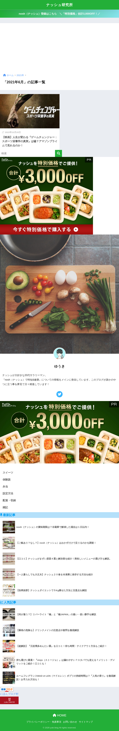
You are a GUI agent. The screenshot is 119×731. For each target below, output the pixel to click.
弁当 (5, 486)
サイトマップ (86, 722)
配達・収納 (9, 500)
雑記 (5, 507)
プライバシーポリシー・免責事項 (43, 722)
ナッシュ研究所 (59, 5)
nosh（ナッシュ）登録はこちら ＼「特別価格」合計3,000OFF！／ (59, 13)
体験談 (7, 479)
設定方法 (8, 493)
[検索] (58, 153)
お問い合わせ (70, 722)
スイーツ (8, 472)
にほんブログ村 (9, 694)
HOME (59, 715)
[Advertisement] (59, 49)
